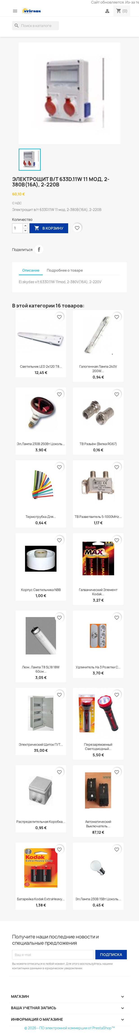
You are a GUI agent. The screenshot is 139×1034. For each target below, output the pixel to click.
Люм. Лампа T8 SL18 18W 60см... (41, 669)
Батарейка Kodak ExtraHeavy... (41, 899)
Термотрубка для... (41, 517)
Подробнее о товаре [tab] (65, 270)
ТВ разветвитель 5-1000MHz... (98, 517)
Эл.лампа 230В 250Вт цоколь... (41, 444)
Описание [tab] (30, 270)
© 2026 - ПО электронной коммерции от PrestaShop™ (69, 1028)
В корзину (48, 228)
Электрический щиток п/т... (41, 744)
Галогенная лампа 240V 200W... (98, 368)
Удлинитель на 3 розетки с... (98, 667)
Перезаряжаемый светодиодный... (98, 746)
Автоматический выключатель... (98, 823)
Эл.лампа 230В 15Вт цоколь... (98, 899)
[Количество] (17, 228)
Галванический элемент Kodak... (98, 592)
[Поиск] (35, 25)
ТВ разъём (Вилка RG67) (98, 444)
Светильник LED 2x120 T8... (41, 366)
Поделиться (38, 249)
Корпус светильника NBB (41, 590)
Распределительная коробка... (40, 821)
